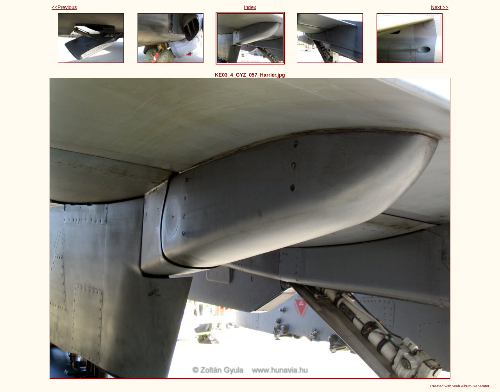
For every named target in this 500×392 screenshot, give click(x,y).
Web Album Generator (470, 386)
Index (250, 7)
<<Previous (64, 7)
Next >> (439, 7)
